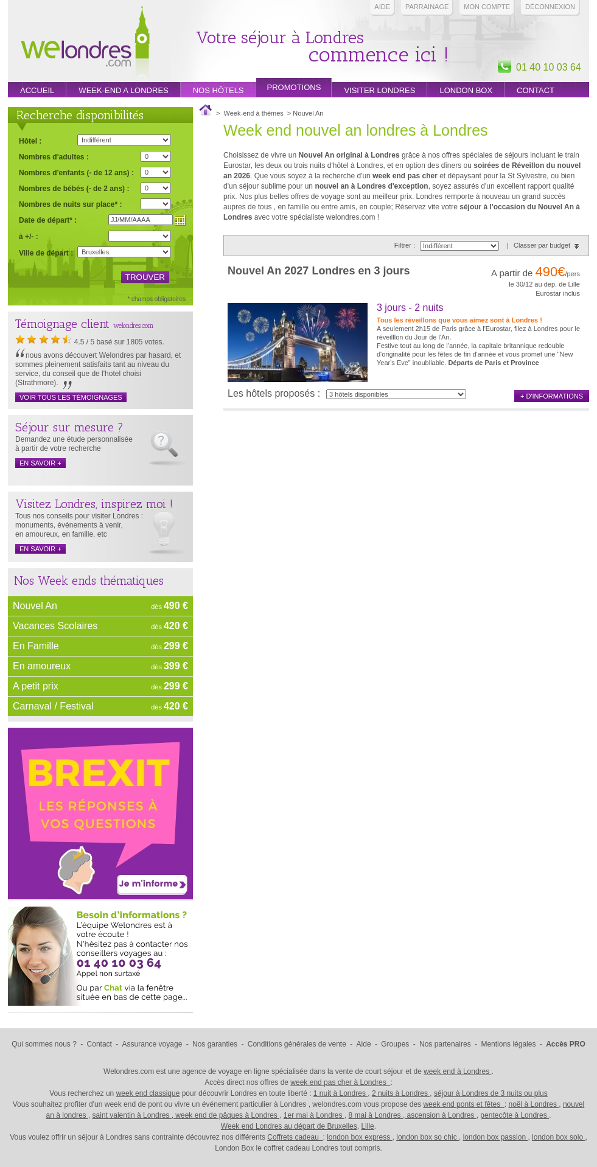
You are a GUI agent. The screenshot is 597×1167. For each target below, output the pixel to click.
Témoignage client (62, 323)
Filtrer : (405, 245)
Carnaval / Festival (53, 706)
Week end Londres (85, 43)
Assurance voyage (152, 1044)
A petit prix (35, 686)
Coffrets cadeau (295, 1137)
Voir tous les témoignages (70, 397)
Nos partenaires (445, 1044)
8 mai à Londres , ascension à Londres (413, 1115)
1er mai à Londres (314, 1115)
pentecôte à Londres (514, 1115)
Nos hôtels (218, 90)
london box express (359, 1137)
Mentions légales (508, 1044)
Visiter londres (379, 90)
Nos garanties (214, 1044)
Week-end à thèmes (254, 113)
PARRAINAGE (427, 6)
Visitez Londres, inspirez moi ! (94, 504)
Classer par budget (542, 245)
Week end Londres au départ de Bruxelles (289, 1126)
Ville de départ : (46, 253)
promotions (294, 87)
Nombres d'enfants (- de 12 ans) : (76, 172)
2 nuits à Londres (401, 1093)
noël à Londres (534, 1104)
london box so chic (427, 1137)
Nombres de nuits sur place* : (70, 204)
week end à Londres (457, 1071)
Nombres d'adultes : (54, 157)
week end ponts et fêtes (463, 1104)
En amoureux (42, 666)
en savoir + (40, 463)
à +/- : (28, 236)
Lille (367, 1126)
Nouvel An (35, 606)
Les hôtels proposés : (274, 393)
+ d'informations (551, 396)
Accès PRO (565, 1044)
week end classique (148, 1093)
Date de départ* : (48, 220)
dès (169, 606)
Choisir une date (180, 220)
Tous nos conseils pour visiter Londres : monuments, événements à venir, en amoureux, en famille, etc (79, 525)
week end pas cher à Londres (340, 1082)
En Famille (36, 646)
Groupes (395, 1044)
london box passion (495, 1137)
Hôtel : (30, 141)
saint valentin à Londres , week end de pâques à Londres (186, 1115)
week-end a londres (123, 90)
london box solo (558, 1137)
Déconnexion (550, 6)
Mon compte (487, 6)
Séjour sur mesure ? (69, 427)
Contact (535, 90)
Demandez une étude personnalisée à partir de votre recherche (74, 444)
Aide (382, 6)
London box (465, 90)
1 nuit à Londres (340, 1093)
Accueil (37, 90)
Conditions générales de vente (297, 1044)
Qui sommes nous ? (44, 1044)
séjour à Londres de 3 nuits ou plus (491, 1093)
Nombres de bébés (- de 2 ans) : (74, 188)
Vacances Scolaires (55, 626)
